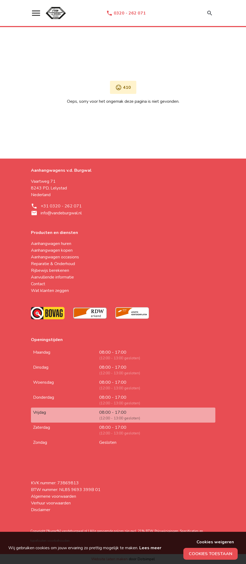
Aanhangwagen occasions (55, 257)
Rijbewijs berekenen (50, 270)
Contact (38, 284)
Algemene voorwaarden (53, 496)
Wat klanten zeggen (50, 291)
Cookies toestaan (210, 554)
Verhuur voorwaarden (51, 503)
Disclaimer (40, 510)
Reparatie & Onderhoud (53, 264)
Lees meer (150, 548)
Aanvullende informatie (52, 277)
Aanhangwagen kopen (52, 250)
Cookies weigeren (215, 542)
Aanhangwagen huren (51, 244)
